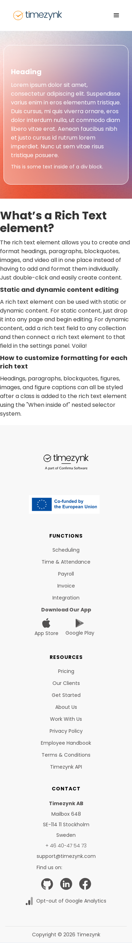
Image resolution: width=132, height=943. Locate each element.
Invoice (66, 586)
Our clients (66, 683)
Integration (66, 598)
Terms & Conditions (66, 755)
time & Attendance (66, 562)
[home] (38, 15)
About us (66, 707)
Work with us (66, 719)
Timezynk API (66, 767)
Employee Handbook (66, 743)
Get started (66, 695)
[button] (116, 15)
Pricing (66, 671)
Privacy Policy (66, 731)
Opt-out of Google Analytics (71, 900)
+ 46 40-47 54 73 (66, 845)
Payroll (66, 574)
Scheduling (66, 550)
